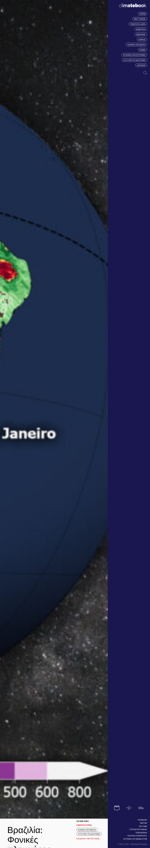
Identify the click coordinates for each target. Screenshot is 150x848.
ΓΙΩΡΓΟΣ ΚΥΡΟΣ (84, 825)
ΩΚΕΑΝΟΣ (140, 34)
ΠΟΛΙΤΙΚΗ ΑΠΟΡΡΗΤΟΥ (137, 835)
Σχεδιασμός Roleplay (139, 844)
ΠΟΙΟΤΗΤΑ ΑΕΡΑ (137, 24)
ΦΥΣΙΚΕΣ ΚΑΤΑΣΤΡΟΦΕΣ (134, 54)
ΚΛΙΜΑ (142, 49)
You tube (143, 826)
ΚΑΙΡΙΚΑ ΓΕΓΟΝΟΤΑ (136, 44)
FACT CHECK (139, 18)
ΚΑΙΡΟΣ (141, 39)
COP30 (142, 13)
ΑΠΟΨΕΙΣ (141, 65)
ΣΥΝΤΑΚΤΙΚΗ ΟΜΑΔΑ (138, 829)
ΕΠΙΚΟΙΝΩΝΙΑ (141, 832)
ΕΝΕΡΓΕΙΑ (140, 29)
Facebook (142, 819)
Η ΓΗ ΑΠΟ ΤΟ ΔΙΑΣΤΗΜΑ (134, 60)
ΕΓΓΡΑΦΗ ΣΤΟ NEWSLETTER (135, 839)
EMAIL (97, 838)
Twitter (143, 823)
